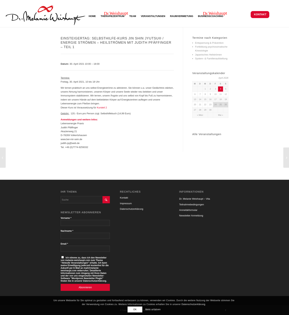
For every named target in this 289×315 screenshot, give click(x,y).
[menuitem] (260, 14)
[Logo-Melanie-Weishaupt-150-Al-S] (46, 14)
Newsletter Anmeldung (191, 215)
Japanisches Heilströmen (208, 54)
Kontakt (260, 14)
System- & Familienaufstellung (211, 58)
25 (221, 104)
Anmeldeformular (188, 210)
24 (215, 104)
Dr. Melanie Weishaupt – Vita (194, 198)
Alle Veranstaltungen (206, 134)
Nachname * (67, 231)
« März (200, 115)
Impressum (126, 203)
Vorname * (66, 218)
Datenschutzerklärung (131, 209)
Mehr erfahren (153, 309)
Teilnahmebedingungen (191, 204)
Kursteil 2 (102, 107)
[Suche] (85, 199)
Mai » (220, 115)
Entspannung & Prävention (209, 42)
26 (225, 104)
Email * (64, 244)
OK (135, 309)
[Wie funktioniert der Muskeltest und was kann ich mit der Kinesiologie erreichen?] (3, 157)
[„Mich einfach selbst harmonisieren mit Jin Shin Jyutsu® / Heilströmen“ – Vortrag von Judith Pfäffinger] (286, 157)
